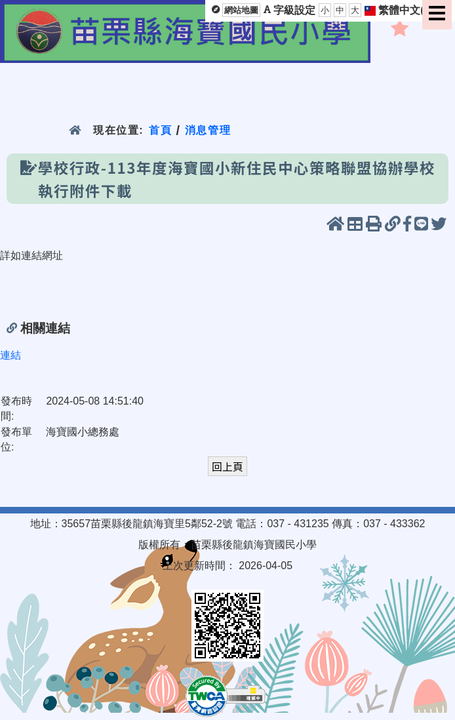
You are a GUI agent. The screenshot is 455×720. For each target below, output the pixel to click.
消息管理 (208, 130)
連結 (10, 355)
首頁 (160, 130)
